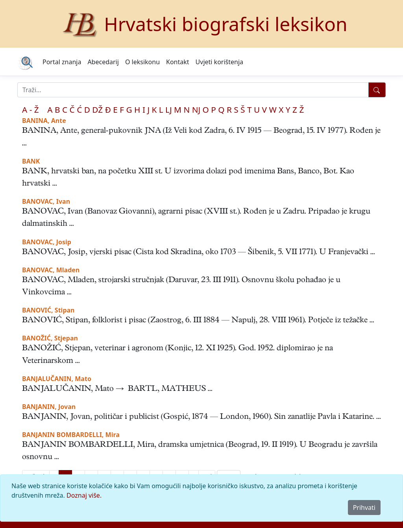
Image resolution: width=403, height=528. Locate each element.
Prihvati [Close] (364, 507)
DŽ (97, 109)
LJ (168, 109)
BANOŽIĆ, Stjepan (50, 338)
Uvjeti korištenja (219, 62)
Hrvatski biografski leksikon (226, 24)
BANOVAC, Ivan (46, 201)
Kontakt (177, 62)
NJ (196, 109)
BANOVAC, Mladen (50, 270)
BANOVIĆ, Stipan (48, 310)
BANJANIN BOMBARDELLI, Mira (71, 434)
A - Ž (30, 109)
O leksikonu (142, 62)
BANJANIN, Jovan (49, 406)
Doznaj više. (84, 495)
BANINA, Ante (44, 120)
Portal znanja (62, 62)
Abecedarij (102, 62)
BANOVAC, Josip (46, 242)
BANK (31, 161)
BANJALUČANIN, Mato (56, 378)
